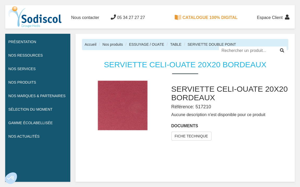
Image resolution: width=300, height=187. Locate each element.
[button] (11, 178)
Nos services (22, 69)
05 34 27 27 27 (128, 17)
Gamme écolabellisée (30, 123)
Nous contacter (85, 17)
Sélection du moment (30, 109)
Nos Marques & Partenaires (37, 96)
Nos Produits (22, 82)
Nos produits (112, 44)
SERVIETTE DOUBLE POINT (212, 44)
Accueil (90, 44)
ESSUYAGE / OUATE (146, 44)
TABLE (176, 44)
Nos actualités (24, 136)
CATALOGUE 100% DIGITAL (206, 17)
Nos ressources (25, 55)
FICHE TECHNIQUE (191, 136)
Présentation (22, 42)
